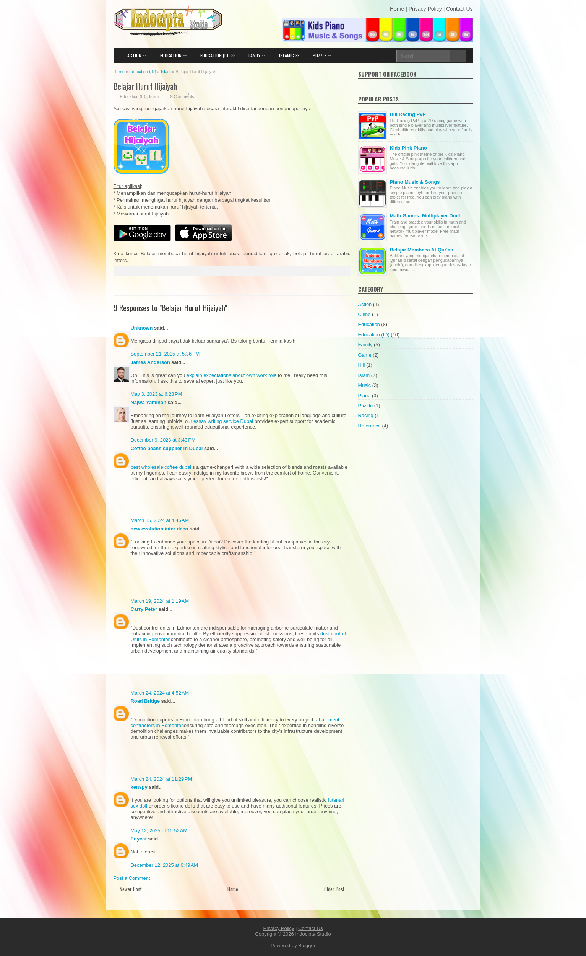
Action (365, 304)
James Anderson (150, 362)
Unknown (142, 328)
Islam (154, 96)
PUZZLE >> (322, 55)
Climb (364, 314)
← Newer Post (128, 889)
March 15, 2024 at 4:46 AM (160, 520)
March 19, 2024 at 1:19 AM (160, 601)
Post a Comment (132, 878)
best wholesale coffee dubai (161, 467)
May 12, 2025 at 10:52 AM (159, 831)
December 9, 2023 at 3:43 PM (163, 440)
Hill (361, 365)
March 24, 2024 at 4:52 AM (160, 693)
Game (365, 355)
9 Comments (182, 96)
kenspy (139, 787)
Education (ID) (133, 96)
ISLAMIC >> (289, 55)
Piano (364, 395)
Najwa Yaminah (149, 402)
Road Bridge (145, 701)
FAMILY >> (256, 55)
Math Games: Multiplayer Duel (425, 216)
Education (369, 324)
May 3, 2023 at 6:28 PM (156, 394)
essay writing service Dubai (223, 421)
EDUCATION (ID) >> (217, 55)
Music (364, 385)
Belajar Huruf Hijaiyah (145, 86)
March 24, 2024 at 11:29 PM (161, 779)
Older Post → (337, 889)
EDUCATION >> (173, 55)
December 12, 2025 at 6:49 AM (164, 865)
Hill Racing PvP (408, 114)
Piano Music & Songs (415, 182)
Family (365, 344)
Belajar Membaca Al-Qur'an (421, 250)
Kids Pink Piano (408, 148)
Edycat (139, 839)
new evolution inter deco (159, 529)
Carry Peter (144, 609)
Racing (365, 415)
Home (232, 889)
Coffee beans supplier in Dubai (167, 448)
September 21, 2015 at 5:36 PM (165, 354)
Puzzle (365, 405)
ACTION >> (136, 55)
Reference (369, 426)
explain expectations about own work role (231, 375)
